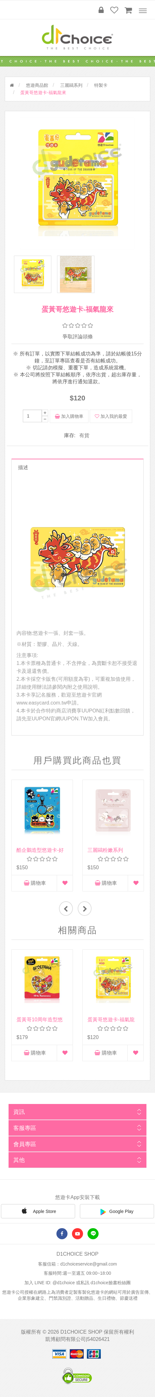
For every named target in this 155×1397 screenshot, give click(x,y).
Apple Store (38, 1211)
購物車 (35, 883)
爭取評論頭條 (77, 337)
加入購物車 (69, 416)
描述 (23, 467)
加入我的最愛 (111, 416)
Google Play (116, 1212)
